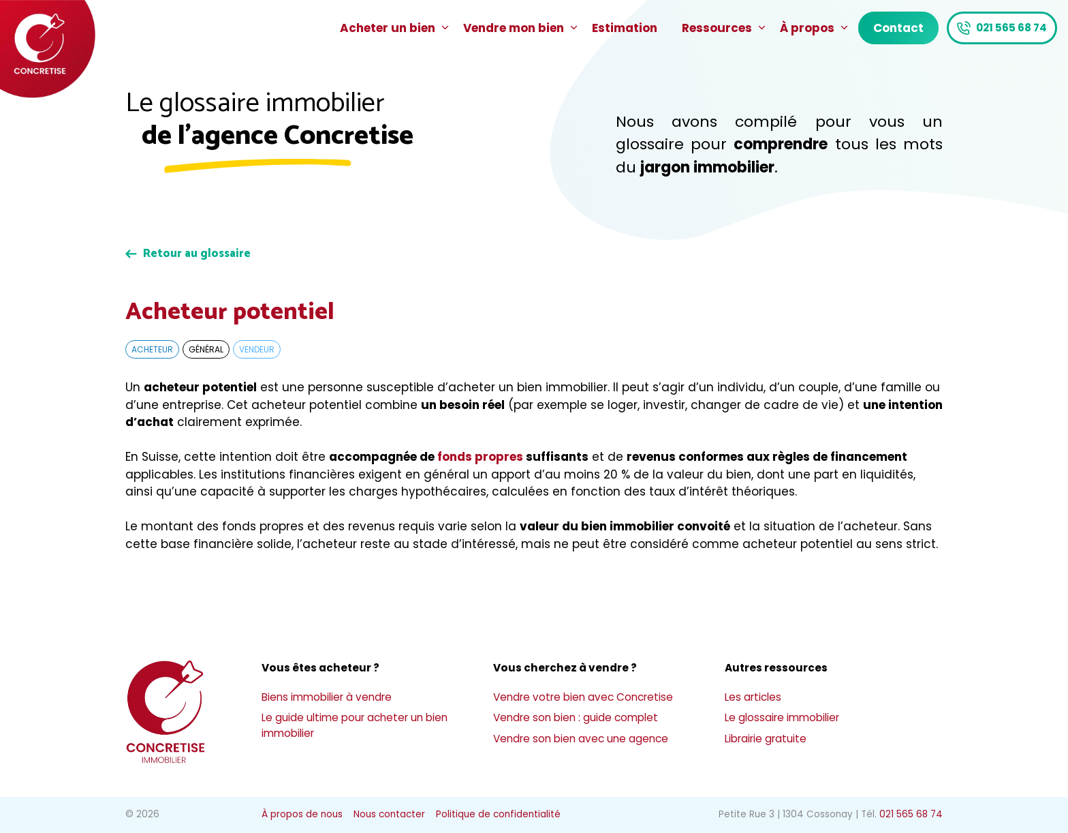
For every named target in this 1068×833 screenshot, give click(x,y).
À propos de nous (302, 814)
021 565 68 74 (1011, 27)
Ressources (725, 28)
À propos (815, 28)
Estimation (624, 28)
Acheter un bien (395, 28)
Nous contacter (389, 814)
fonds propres (480, 457)
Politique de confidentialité (498, 814)
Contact (898, 28)
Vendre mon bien (521, 28)
